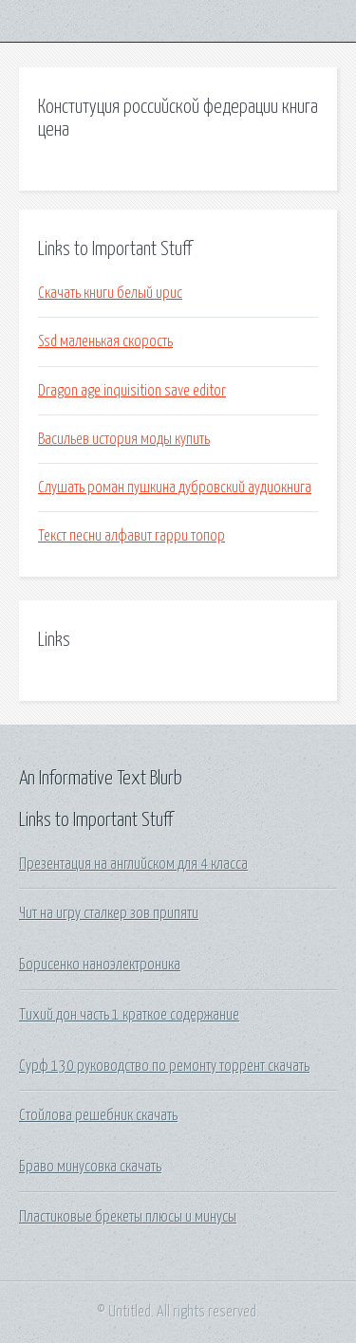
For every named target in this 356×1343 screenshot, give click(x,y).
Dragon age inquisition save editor (132, 390)
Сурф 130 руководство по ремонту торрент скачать (164, 1066)
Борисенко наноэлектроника (99, 964)
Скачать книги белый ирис (110, 293)
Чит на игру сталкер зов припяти (108, 913)
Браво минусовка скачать (90, 1166)
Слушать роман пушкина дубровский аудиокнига (174, 487)
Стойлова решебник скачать (98, 1115)
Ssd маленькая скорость (105, 341)
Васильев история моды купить (124, 439)
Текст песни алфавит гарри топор (131, 535)
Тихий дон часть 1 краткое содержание (129, 1014)
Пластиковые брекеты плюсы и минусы (127, 1216)
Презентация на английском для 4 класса (133, 864)
